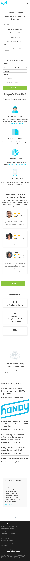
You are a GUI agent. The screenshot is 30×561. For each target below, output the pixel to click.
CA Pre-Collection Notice (18, 555)
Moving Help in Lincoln (11, 497)
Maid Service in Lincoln (11, 495)
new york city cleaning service (9, 543)
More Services (9, 504)
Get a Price (15, 88)
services (10, 517)
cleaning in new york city (7, 528)
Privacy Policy (9, 94)
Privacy (8, 555)
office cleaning (5, 545)
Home (5, 517)
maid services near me (7, 540)
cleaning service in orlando (8, 535)
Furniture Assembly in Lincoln (13, 485)
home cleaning (5, 538)
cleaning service (5, 531)
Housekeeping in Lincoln (12, 491)
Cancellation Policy (16, 557)
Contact (3, 555)
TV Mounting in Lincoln (11, 501)
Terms (8, 557)
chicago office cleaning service (9, 526)
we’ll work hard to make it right (17, 164)
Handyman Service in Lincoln (13, 487)
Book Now (13, 284)
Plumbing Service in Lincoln (13, 499)
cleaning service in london (8, 533)
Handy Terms (23, 93)
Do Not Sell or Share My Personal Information (12, 556)
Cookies (3, 557)
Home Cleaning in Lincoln (12, 489)
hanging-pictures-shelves (19, 517)
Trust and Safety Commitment (16, 123)
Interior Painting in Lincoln (12, 493)
